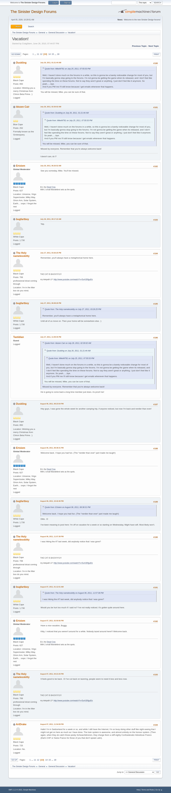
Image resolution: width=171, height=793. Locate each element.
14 (49, 54)
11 (38, 54)
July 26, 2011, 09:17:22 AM (50, 219)
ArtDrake (21, 724)
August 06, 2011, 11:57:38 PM (51, 536)
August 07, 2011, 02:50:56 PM (51, 621)
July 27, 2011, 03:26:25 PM (50, 253)
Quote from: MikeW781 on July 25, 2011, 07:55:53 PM (67, 69)
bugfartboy (22, 219)
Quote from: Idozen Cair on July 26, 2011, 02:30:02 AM (68, 343)
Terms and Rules (147, 790)
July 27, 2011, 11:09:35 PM (50, 337)
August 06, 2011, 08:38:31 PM (51, 448)
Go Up (14, 760)
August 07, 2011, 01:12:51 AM (52, 587)
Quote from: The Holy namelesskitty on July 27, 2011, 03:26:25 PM (73, 309)
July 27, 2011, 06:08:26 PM (50, 303)
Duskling (21, 62)
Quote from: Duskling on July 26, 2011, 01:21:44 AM (67, 113)
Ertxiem (20, 165)
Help (138, 790)
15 (53, 54)
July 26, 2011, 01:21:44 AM (50, 63)
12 (41, 54)
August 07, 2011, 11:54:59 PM (51, 724)
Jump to (120, 772)
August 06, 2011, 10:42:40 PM (51, 501)
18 (58, 54)
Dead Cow (51, 187)
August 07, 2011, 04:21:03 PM (51, 674)
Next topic (154, 46)
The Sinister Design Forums (33, 11)
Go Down (15, 54)
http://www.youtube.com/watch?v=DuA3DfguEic (73, 279)
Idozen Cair (22, 106)
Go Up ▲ (159, 790)
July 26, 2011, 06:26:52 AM (50, 166)
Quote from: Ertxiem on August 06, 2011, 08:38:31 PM (67, 507)
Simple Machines (29, 790)
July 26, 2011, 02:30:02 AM (50, 107)
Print (156, 54)
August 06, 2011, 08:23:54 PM (51, 404)
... (35, 54)
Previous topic (139, 46)
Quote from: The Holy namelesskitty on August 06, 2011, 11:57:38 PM (74, 593)
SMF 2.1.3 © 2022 (15, 790)
